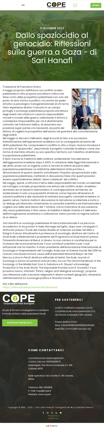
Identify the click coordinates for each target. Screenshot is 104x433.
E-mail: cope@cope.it (39, 390)
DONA (96, 5)
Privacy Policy (53, 416)
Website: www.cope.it (39, 394)
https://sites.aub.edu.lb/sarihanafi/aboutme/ (30, 287)
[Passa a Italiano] (52, 426)
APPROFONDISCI (20, 322)
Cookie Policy (53, 418)
